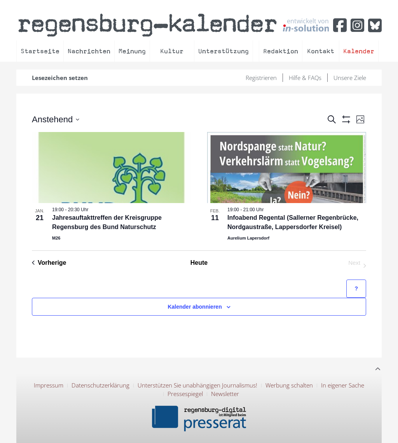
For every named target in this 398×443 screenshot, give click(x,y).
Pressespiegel (185, 394)
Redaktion (280, 51)
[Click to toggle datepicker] (55, 119)
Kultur (171, 51)
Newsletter (225, 394)
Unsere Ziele (349, 78)
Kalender (358, 51)
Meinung (132, 51)
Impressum (48, 385)
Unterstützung (223, 51)
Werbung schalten (289, 385)
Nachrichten (89, 51)
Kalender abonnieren (195, 307)
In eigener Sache (342, 385)
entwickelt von (306, 24)
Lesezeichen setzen (60, 78)
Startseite (40, 51)
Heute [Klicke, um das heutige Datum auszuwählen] (199, 262)
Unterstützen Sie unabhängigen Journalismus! (197, 385)
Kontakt (320, 51)
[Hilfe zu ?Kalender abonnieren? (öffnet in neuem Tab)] (356, 289)
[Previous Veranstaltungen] (49, 263)
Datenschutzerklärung (100, 385)
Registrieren (261, 78)
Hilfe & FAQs (305, 78)
